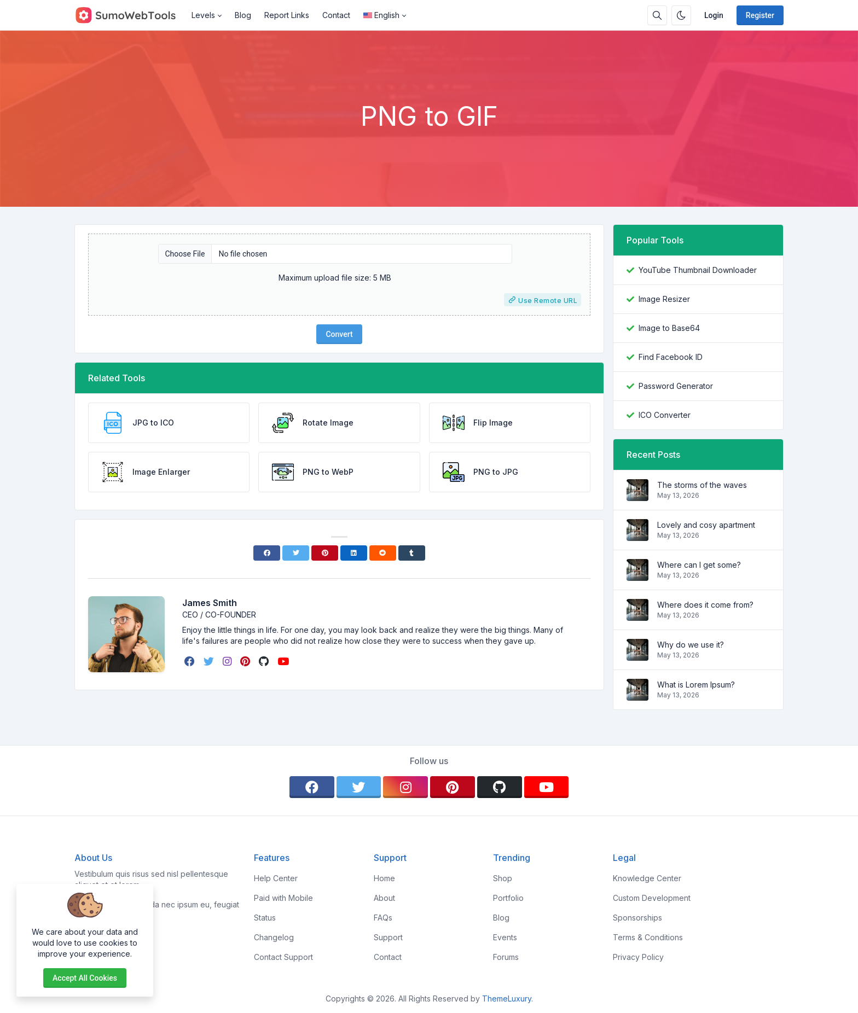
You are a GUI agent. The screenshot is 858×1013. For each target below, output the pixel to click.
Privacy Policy (638, 957)
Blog (243, 15)
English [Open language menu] (381, 15)
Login (713, 15)
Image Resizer (664, 299)
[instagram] (228, 661)
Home (384, 878)
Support (388, 937)
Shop (502, 878)
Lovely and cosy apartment (706, 524)
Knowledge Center (647, 878)
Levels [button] (203, 15)
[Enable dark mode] (681, 15)
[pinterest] (246, 661)
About (384, 898)
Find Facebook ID (671, 357)
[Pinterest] (324, 553)
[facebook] (190, 661)
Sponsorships (637, 917)
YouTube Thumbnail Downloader (698, 270)
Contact (336, 15)
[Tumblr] (411, 553)
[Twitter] (295, 553)
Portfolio (508, 898)
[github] (265, 661)
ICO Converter (665, 415)
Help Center (276, 878)
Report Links (286, 15)
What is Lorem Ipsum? (696, 684)
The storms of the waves (702, 485)
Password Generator (676, 386)
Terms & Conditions (648, 937)
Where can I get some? (699, 564)
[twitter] (209, 661)
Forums (506, 957)
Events (505, 937)
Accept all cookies (85, 978)
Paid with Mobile (283, 898)
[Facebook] (266, 553)
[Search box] (657, 15)
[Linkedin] (353, 553)
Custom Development (652, 898)
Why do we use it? (690, 644)
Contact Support (283, 957)
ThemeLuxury (506, 998)
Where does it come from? (705, 604)
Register (760, 15)
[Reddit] (382, 553)
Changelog (274, 937)
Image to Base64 (669, 328)
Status (265, 917)
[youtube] (284, 661)
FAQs (383, 917)
